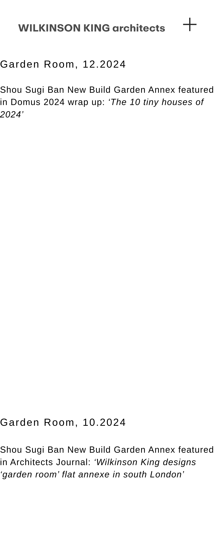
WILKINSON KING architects (91, 28)
